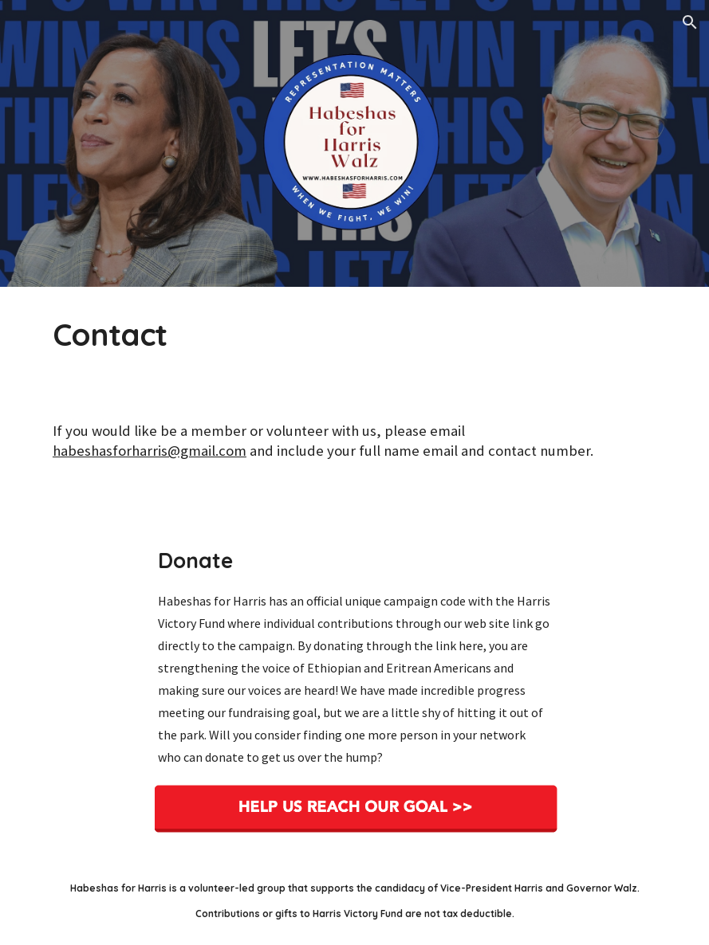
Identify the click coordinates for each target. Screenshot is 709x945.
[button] (690, 22)
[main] (354, 334)
